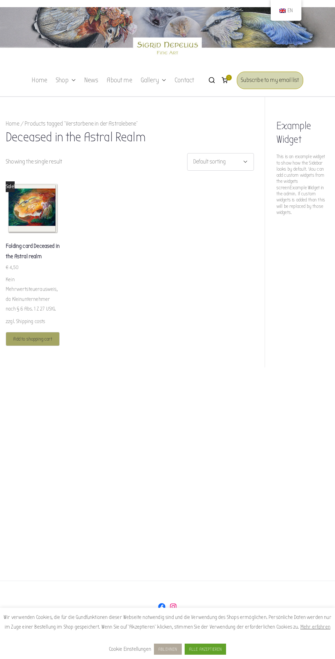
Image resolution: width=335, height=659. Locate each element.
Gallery (153, 80)
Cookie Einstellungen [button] (130, 649)
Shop (66, 80)
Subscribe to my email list (270, 80)
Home (39, 80)
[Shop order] (220, 162)
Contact (184, 80)
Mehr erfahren (315, 627)
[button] (72, 80)
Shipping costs (30, 321)
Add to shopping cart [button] (32, 339)
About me (119, 80)
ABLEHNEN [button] (167, 649)
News (91, 80)
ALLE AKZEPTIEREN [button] (205, 649)
